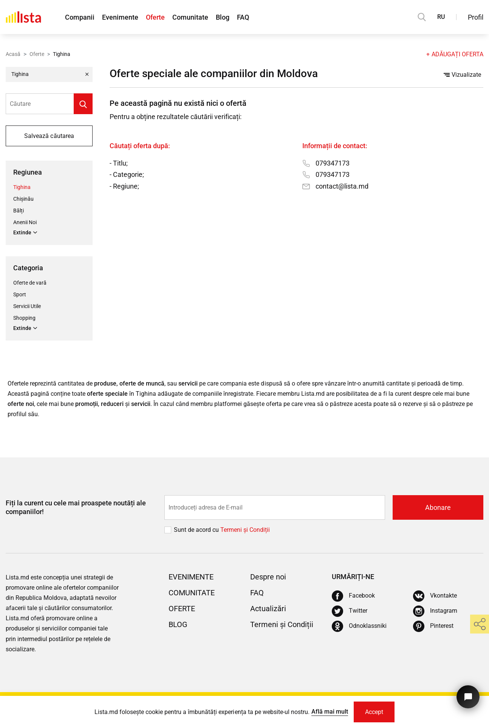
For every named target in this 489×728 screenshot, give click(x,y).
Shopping (24, 318)
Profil (475, 17)
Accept (374, 712)
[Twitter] (349, 611)
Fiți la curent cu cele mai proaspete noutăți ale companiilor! (76, 507)
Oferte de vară (29, 283)
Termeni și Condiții (281, 624)
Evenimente (120, 17)
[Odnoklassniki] (359, 626)
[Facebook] (353, 596)
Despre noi (268, 576)
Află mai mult (329, 711)
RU (441, 16)
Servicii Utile (27, 306)
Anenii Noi (25, 222)
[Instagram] (435, 611)
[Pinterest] (433, 626)
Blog (222, 17)
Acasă (13, 54)
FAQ (243, 17)
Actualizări (268, 608)
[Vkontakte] (435, 596)
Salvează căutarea (49, 135)
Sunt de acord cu (197, 529)
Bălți (18, 211)
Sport (19, 294)
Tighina (22, 187)
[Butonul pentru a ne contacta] (468, 696)
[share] (479, 624)
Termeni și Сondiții (245, 529)
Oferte (155, 17)
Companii (79, 17)
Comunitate (190, 17)
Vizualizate (462, 75)
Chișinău (23, 199)
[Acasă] (23, 17)
